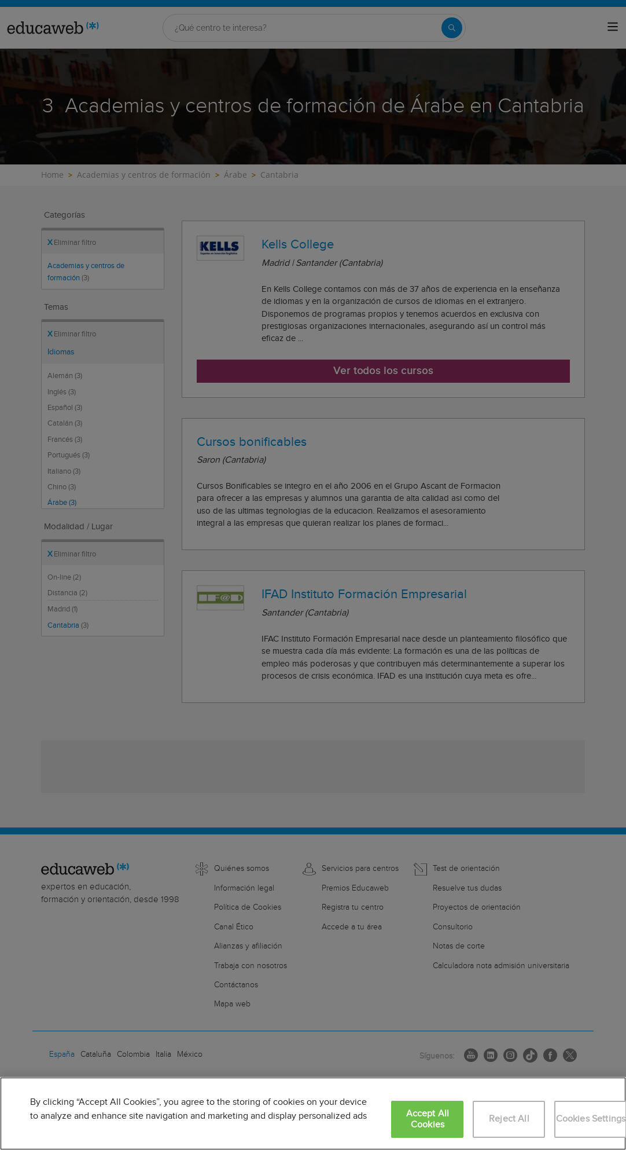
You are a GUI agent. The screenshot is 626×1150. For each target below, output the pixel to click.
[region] (313, 1113)
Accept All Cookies (428, 1119)
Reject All (509, 1119)
